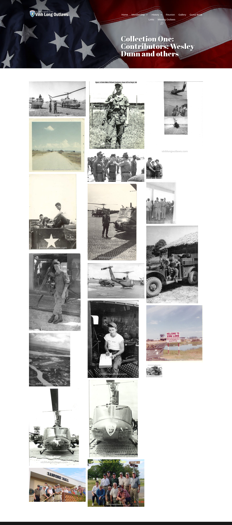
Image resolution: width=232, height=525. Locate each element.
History (155, 15)
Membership (138, 15)
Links (151, 19)
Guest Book (196, 15)
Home (124, 15)
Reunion (170, 15)
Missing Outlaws (166, 19)
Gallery (182, 15)
